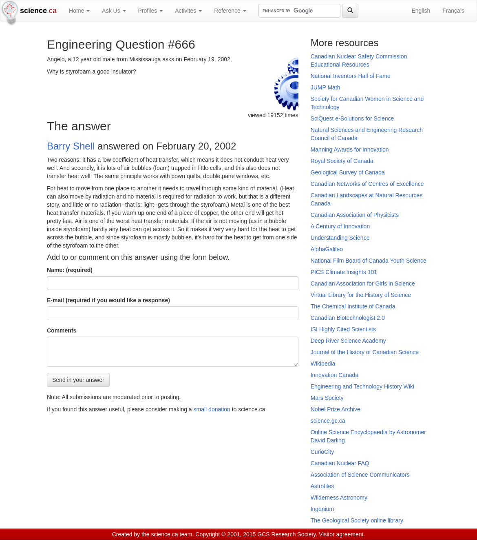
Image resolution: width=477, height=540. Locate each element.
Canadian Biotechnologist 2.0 (348, 318)
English (420, 10)
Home (79, 10)
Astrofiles (322, 486)
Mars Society (327, 398)
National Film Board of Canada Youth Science (368, 260)
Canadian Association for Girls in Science (363, 283)
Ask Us (114, 10)
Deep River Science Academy (348, 340)
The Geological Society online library (357, 520)
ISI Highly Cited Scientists (343, 329)
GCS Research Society (286, 534)
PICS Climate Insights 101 (344, 272)
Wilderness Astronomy (339, 497)
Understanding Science (340, 237)
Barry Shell (71, 146)
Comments (61, 330)
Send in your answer (78, 380)
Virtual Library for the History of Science (361, 295)
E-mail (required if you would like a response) (108, 300)
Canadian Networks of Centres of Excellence (367, 184)
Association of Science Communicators (360, 474)
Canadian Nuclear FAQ (340, 463)
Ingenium (322, 509)
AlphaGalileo (327, 249)
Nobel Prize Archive (335, 409)
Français (453, 10)
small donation (212, 409)
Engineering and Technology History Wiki (362, 386)
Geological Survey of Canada (348, 172)
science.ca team (171, 534)
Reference (230, 10)
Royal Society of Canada (342, 161)
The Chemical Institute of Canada (353, 306)
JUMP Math (325, 87)
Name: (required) (70, 270)
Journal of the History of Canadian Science (365, 352)
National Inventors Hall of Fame (351, 76)
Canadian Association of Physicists (355, 215)
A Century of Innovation (340, 226)
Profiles (150, 10)
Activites (188, 10)
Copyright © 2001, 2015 (225, 534)
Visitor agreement (341, 534)
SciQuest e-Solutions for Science (352, 118)
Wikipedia (323, 363)
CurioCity (322, 452)
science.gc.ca (328, 420)
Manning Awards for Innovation (350, 149)
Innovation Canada (335, 375)
